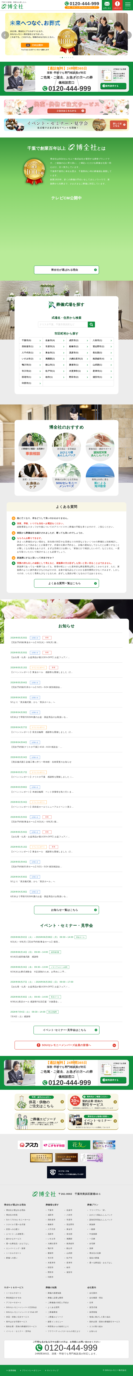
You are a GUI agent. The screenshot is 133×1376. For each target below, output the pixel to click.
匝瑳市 (51, 1267)
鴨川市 (51, 1248)
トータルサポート (13, 1253)
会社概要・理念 (96, 1298)
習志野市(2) (98, 346)
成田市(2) (73, 340)
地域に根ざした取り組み (100, 1317)
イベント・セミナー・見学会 (18, 1331)
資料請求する (112, 86)
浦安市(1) (97, 377)
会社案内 (93, 1293)
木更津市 (51, 1263)
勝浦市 (51, 1253)
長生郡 (69, 1234)
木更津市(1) (75, 371)
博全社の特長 (12, 1215)
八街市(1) (97, 340)
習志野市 (70, 1224)
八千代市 (51, 1229)
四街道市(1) (27, 346)
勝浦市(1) (73, 365)
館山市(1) (50, 365)
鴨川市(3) (26, 365)
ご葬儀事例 (52, 1312)
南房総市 (70, 1244)
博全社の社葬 (95, 1253)
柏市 (68, 1267)
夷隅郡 (69, 1239)
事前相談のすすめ (13, 1298)
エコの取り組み (96, 1326)
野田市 (51, 1272)
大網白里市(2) (76, 359)
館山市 (69, 1248)
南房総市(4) (98, 359)
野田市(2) (73, 377)
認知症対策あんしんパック (100, 1220)
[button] (60, 57)
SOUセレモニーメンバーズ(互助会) (21, 1307)
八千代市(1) (27, 353)
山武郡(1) (97, 365)
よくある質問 (53, 1307)
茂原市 (51, 1234)
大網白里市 (52, 1244)
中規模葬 (93, 1234)
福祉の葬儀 (94, 1258)
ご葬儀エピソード (55, 1317)
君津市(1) (97, 371)
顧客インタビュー (55, 1322)
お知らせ (93, 1331)
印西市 (51, 1277)
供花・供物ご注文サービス (17, 1317)
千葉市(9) (26, 340)
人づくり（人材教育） (15, 1234)
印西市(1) (26, 383)
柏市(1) (49, 377)
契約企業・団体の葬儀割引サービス (21, 1326)
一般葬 (92, 1229)
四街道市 (51, 1220)
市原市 (69, 1220)
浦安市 (69, 1272)
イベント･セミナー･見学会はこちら (64, 1030)
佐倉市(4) (50, 340)
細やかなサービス (13, 1239)
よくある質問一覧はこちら (64, 583)
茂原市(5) (73, 353)
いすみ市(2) (27, 359)
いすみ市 (51, 1239)
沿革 (91, 1303)
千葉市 (51, 1210)
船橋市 (51, 1224)
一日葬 (92, 1239)
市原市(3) (50, 346)
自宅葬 (92, 1244)
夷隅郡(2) (50, 359)
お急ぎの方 (117, 8)
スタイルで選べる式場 (15, 1224)
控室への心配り (13, 1229)
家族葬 (92, 1224)
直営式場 (93, 1307)
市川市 (51, 1258)
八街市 (69, 1215)
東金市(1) (50, 353)
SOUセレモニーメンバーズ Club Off (22, 1312)
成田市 (51, 1215)
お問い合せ (107, 8)
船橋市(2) (73, 346)
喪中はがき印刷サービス (16, 1322)
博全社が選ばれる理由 (64, 269)
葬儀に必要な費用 (55, 1298)
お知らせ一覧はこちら (64, 910)
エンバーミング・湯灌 (15, 1248)
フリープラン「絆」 (98, 1210)
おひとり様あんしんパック (100, 1215)
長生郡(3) (97, 353)
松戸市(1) (50, 371)
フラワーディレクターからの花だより (64, 1331)
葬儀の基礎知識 (54, 1293)
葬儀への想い (12, 1258)
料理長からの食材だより (58, 1326)
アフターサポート (13, 1303)
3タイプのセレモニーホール (18, 1220)
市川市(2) (26, 371)
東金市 (69, 1229)
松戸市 (69, 1258)
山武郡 (69, 1253)
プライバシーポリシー (31, 1370)
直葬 (91, 1248)
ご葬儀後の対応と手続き (58, 1303)
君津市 (69, 1263)
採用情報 (93, 1312)
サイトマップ (53, 1370)
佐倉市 (69, 1210)
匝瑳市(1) (26, 377)
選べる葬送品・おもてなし (17, 1244)
